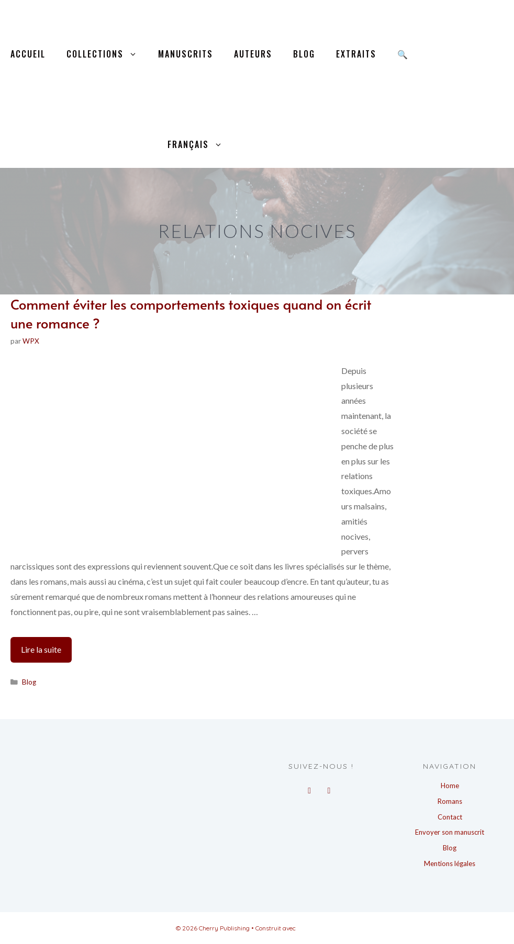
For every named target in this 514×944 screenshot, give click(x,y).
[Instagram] (329, 787)
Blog (304, 54)
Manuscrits (185, 54)
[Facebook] (309, 787)
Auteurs (253, 54)
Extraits (356, 54)
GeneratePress (318, 928)
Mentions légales (449, 863)
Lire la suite (46, 652)
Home (450, 785)
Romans (450, 801)
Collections (107, 54)
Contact (450, 817)
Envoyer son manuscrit (449, 832)
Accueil (28, 54)
